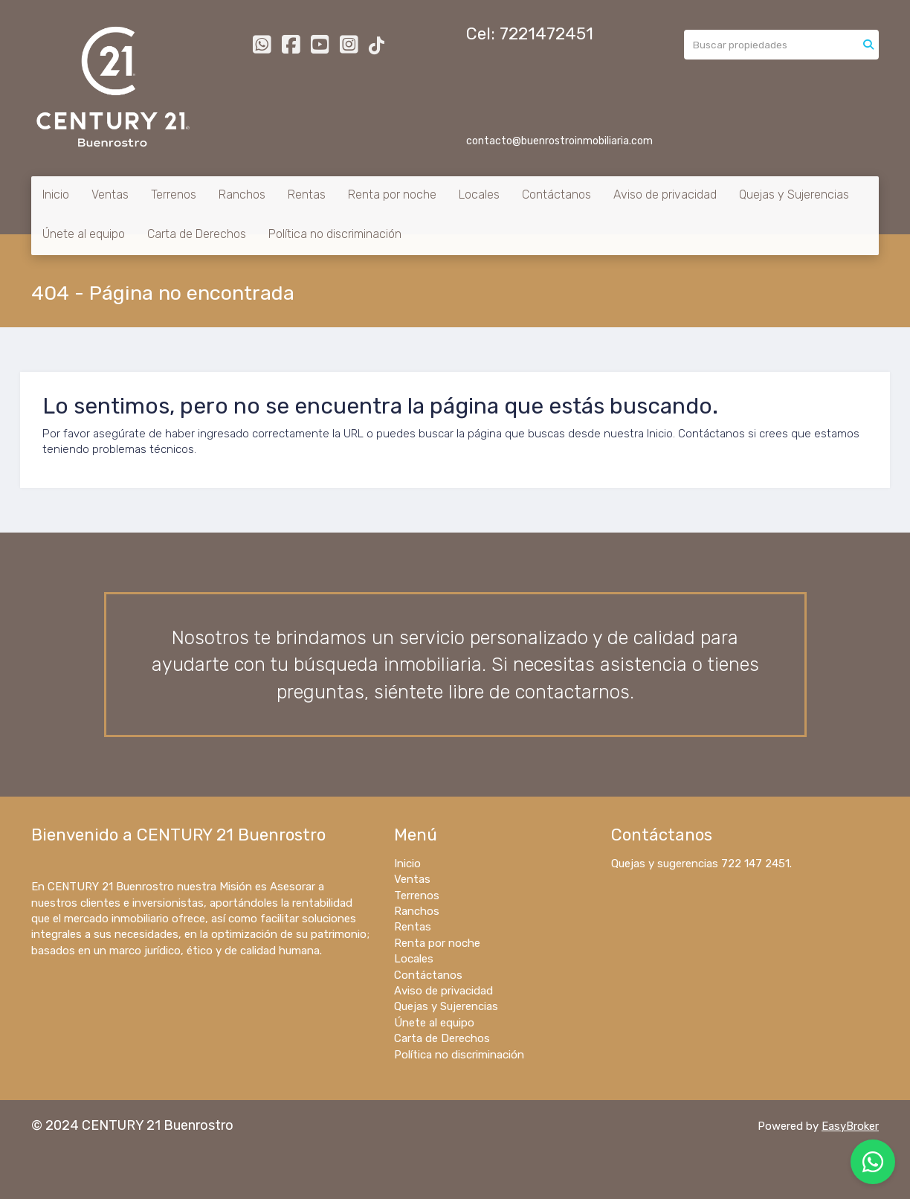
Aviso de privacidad (665, 194)
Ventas (110, 194)
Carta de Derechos (196, 234)
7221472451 (546, 34)
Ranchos (242, 194)
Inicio (55, 194)
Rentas (307, 194)
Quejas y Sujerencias (794, 194)
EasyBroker (850, 1126)
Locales (479, 194)
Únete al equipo (83, 234)
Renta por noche (392, 194)
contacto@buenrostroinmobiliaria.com (559, 141)
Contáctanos (556, 194)
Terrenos (173, 194)
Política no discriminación (334, 234)
